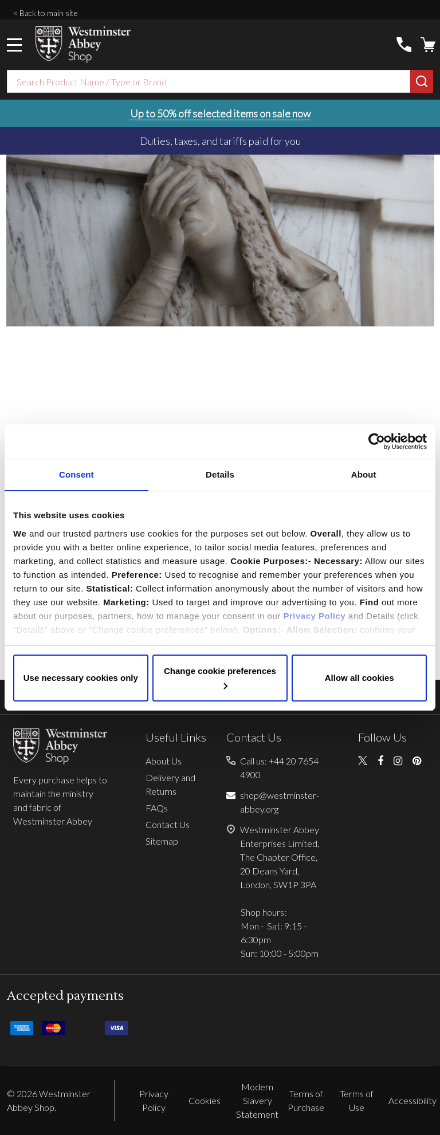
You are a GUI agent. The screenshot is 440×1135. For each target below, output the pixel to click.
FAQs (157, 807)
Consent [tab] (76, 474)
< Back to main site (45, 13)
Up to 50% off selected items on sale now (220, 113)
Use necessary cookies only (80, 678)
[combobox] (208, 81)
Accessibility (412, 1100)
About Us (164, 760)
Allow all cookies (359, 678)
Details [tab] (220, 474)
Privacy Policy (314, 616)
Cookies (204, 1100)
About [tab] (363, 474)
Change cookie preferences (220, 677)
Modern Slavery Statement (257, 1100)
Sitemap (162, 841)
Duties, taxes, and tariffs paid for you (220, 141)
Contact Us (168, 824)
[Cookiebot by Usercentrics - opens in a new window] (377, 441)
